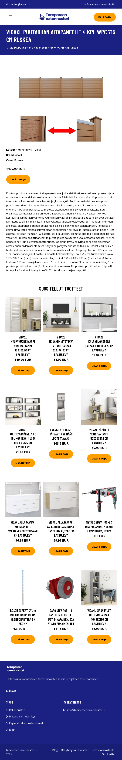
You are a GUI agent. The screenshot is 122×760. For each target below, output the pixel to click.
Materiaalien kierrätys (22, 716)
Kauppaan (104, 17)
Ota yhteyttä (68, 750)
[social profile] (30, 4)
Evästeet (83, 750)
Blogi (12, 730)
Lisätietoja (18, 179)
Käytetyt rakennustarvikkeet (26, 723)
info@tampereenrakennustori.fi (99, 4)
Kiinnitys (27, 149)
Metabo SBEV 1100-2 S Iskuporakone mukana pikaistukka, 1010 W (99, 526)
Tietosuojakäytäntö (103, 750)
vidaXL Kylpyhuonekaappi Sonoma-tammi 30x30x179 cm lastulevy (23, 346)
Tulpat (37, 149)
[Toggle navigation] (10, 17)
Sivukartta (108, 754)
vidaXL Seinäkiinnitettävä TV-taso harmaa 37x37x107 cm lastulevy (61, 346)
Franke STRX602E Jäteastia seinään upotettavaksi (61, 434)
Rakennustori (17, 710)
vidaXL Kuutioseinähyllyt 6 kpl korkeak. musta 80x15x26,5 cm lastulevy (23, 438)
